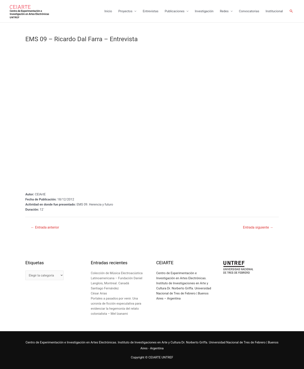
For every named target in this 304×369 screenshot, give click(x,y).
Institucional (274, 11)
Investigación (204, 11)
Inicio (108, 11)
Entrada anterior (45, 227)
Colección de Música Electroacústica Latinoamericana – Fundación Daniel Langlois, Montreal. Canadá (116, 278)
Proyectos (125, 11)
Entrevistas (150, 11)
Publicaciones (175, 11)
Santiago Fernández (105, 288)
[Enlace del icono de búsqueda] (291, 11)
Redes (224, 11)
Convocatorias (249, 11)
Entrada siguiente (258, 227)
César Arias (99, 293)
